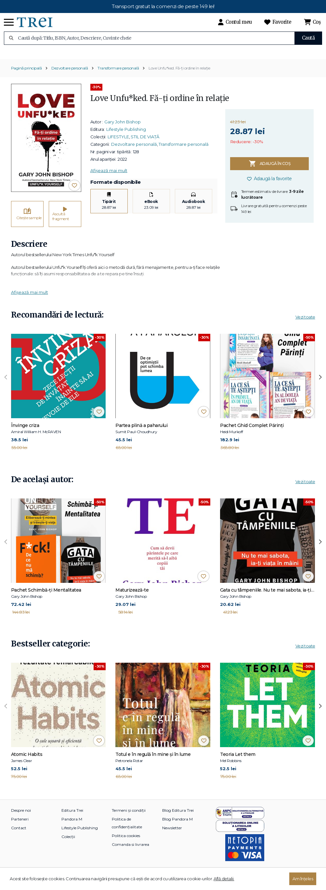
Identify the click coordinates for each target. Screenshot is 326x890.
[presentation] (6, 388)
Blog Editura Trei (178, 821)
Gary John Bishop (122, 132)
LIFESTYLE (118, 147)
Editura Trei (72, 821)
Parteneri (20, 829)
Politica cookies (126, 846)
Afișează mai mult (108, 181)
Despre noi (21, 821)
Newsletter (172, 838)
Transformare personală (118, 78)
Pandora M (71, 829)
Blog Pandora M (177, 829)
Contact (18, 838)
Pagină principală (26, 78)
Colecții (68, 847)
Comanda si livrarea (130, 855)
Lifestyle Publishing (126, 140)
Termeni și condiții (129, 821)
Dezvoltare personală (69, 78)
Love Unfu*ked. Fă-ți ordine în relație (179, 78)
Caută (308, 38)
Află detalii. (224, 878)
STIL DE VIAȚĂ (145, 147)
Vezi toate (305, 328)
